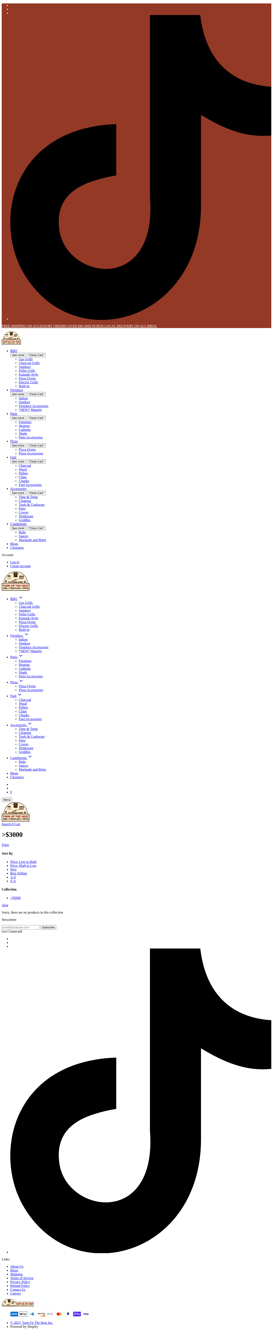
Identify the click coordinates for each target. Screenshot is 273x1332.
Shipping (16, 1274)
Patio (13, 413)
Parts (22, 508)
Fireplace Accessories (33, 406)
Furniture (25, 422)
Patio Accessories (31, 437)
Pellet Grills (27, 370)
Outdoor (24, 402)
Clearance (17, 547)
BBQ (13, 351)
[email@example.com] (20, 927)
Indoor (23, 398)
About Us (16, 1266)
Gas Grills (26, 359)
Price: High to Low (23, 865)
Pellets (23, 473)
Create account (20, 566)
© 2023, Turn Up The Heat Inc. (31, 1323)
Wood (23, 469)
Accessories (18, 488)
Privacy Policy (20, 1282)
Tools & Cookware (32, 504)
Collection (9, 889)
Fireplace (16, 390)
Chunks (24, 481)
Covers (23, 512)
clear (5, 905)
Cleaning (25, 501)
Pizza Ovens (27, 378)
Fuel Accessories (30, 485)
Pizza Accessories (31, 453)
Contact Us (18, 1289)
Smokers (25, 367)
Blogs (14, 544)
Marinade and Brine (32, 540)
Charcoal (25, 465)
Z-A (13, 881)
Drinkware (26, 516)
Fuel (13, 457)
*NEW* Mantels (30, 410)
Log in (14, 562)
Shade (23, 433)
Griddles (24, 520)
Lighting (24, 429)
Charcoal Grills (29, 363)
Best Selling (18, 873)
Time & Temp (28, 497)
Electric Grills (28, 382)
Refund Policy (20, 1286)
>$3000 (15, 898)
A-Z (13, 877)
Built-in (24, 386)
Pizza (14, 441)
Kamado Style (28, 374)
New (13, 869)
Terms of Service (21, 1278)
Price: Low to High (23, 862)
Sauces (23, 536)
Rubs (22, 532)
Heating (24, 426)
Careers (15, 1293)
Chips (23, 477)
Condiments (18, 524)
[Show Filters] (136, 845)
